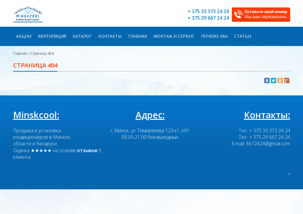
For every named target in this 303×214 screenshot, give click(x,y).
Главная (137, 36)
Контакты (110, 36)
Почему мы (214, 36)
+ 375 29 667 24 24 (208, 18)
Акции (23, 36)
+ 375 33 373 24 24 (208, 11)
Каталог (82, 36)
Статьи (242, 36)
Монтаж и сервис (174, 36)
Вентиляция (52, 36)
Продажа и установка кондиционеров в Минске (41, 133)
